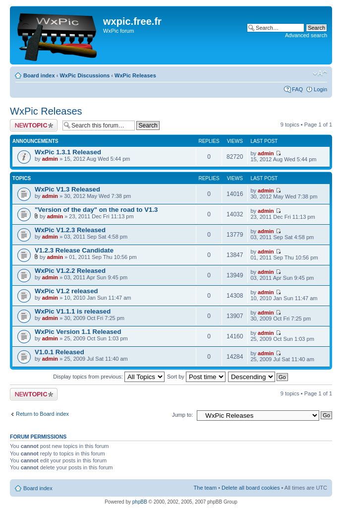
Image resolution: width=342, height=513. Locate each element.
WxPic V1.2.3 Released (70, 230)
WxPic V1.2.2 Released (70, 270)
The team (205, 488)
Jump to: (182, 415)
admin (50, 159)
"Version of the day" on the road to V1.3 (96, 209)
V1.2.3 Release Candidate (74, 250)
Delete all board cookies (251, 488)
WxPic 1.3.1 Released (68, 152)
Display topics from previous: (109, 377)
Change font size (320, 73)
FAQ (297, 89)
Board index (39, 75)
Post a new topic (33, 125)
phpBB (139, 502)
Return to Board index (42, 414)
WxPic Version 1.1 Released (78, 331)
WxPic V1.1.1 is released (73, 311)
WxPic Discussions (84, 75)
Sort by (196, 377)
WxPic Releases (135, 75)
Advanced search (306, 35)
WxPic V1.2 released (66, 291)
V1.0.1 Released (59, 352)
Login (320, 89)
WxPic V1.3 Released (67, 189)
